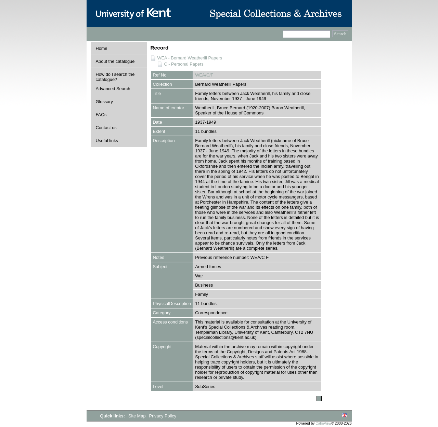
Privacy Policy (162, 415)
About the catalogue (115, 61)
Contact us (106, 127)
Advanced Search (113, 88)
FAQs (101, 114)
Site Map (137, 415)
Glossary (104, 101)
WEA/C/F (204, 75)
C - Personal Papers (184, 64)
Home (101, 48)
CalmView (323, 423)
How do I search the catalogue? (115, 77)
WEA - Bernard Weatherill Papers (189, 57)
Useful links (107, 140)
